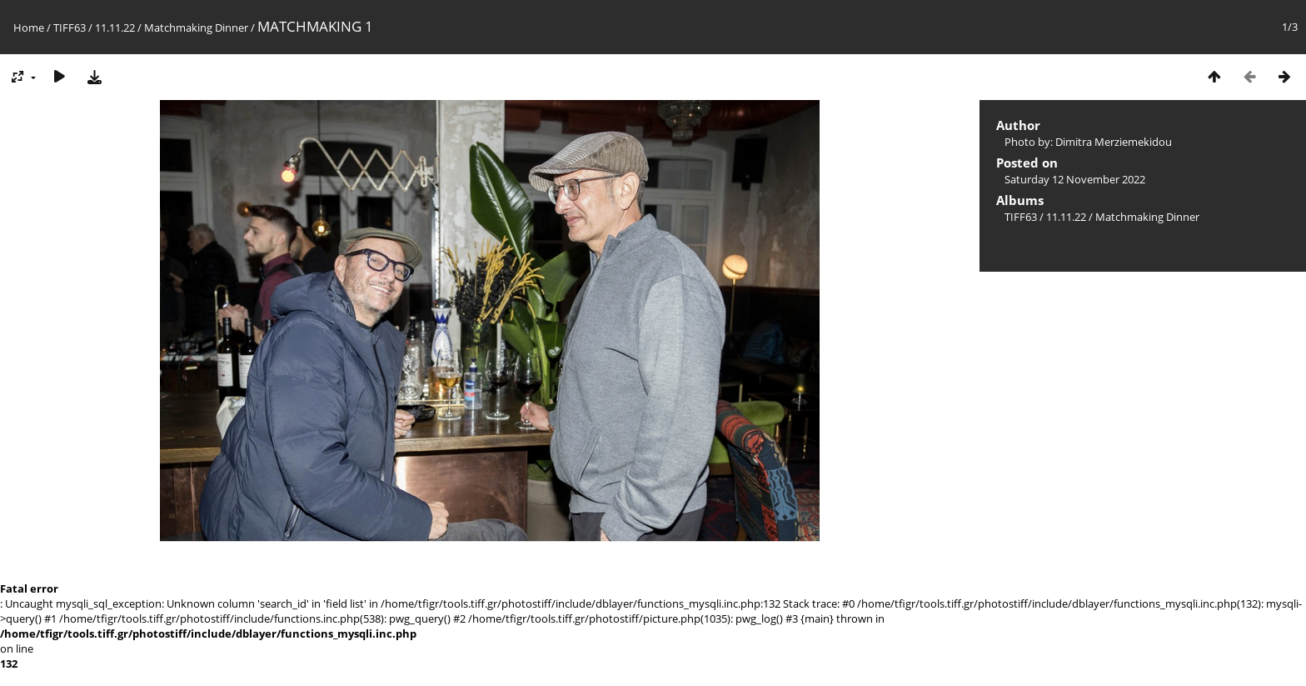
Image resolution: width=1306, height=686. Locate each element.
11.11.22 (115, 27)
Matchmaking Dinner (196, 27)
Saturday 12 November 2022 (1074, 179)
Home (28, 27)
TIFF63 (69, 27)
